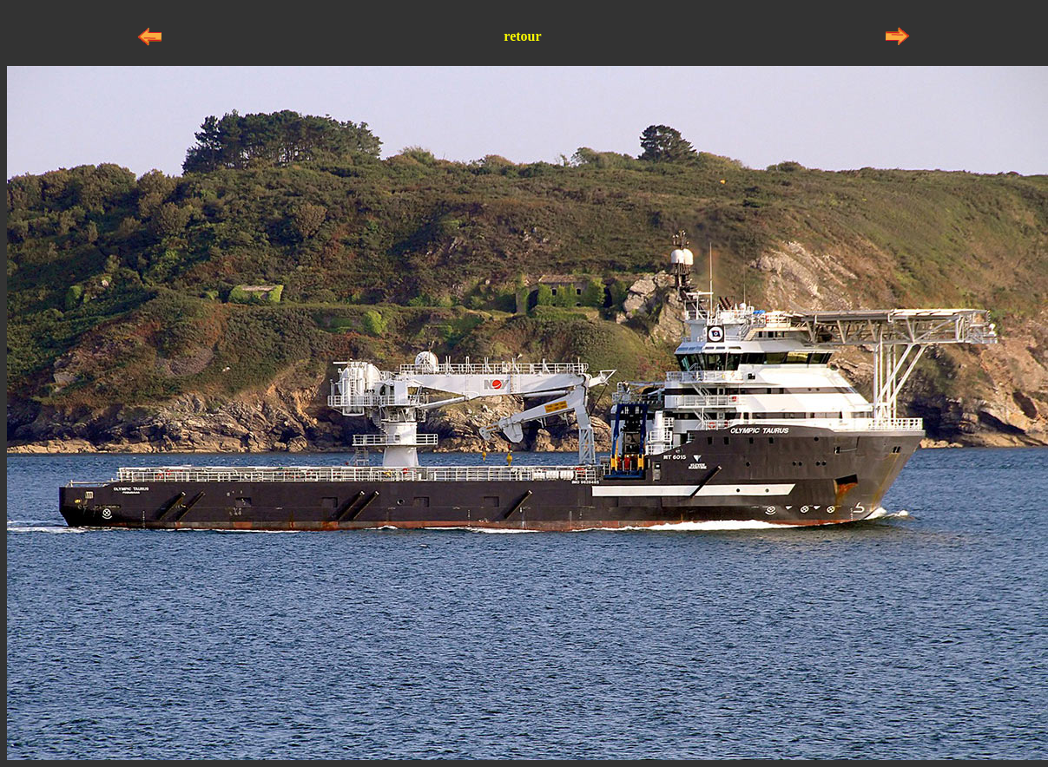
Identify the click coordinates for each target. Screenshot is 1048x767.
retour (522, 36)
